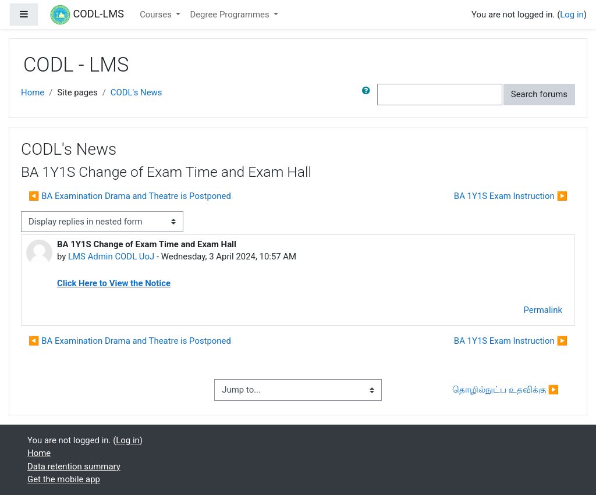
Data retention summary (73, 466)
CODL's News (136, 92)
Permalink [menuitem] (543, 310)
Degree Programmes (230, 14)
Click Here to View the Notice (114, 283)
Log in (571, 14)
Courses (156, 14)
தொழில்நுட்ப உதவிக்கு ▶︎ (505, 389)
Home (32, 92)
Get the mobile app (63, 479)
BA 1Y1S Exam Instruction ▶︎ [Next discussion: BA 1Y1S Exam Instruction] (510, 196)
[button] (368, 94)
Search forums (539, 94)
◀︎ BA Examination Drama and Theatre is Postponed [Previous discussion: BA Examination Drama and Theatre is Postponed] (130, 196)
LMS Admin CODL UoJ (111, 256)
